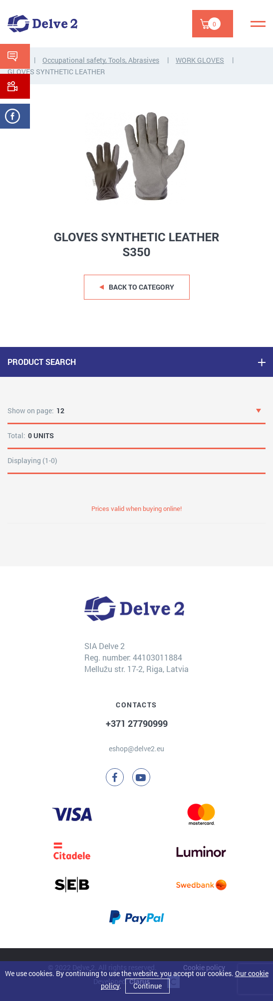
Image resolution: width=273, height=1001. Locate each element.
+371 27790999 (137, 723)
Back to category (141, 287)
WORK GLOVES (200, 60)
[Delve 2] (42, 23)
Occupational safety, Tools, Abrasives (100, 60)
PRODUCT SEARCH (41, 361)
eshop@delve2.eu (136, 748)
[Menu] (258, 23)
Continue (147, 986)
